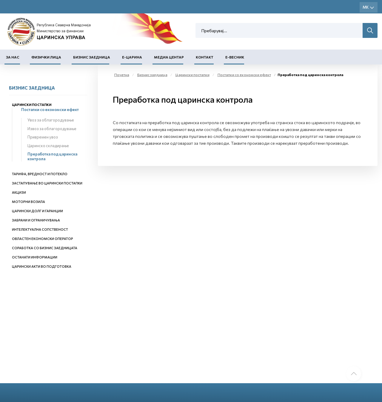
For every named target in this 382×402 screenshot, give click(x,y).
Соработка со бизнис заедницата (44, 248)
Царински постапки (31, 105)
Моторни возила (28, 202)
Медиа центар (169, 57)
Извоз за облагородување (51, 128)
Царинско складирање (48, 145)
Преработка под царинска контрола (52, 156)
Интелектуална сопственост (40, 229)
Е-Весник (234, 57)
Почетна (121, 75)
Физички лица (46, 57)
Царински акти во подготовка (41, 266)
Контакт (204, 57)
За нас (12, 57)
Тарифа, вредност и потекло (39, 174)
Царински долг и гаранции (37, 211)
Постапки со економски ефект (50, 109)
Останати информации (34, 257)
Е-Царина (132, 57)
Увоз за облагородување (50, 120)
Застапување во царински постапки (47, 183)
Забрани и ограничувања (36, 220)
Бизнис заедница (91, 57)
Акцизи (19, 192)
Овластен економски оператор (42, 239)
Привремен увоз (42, 137)
